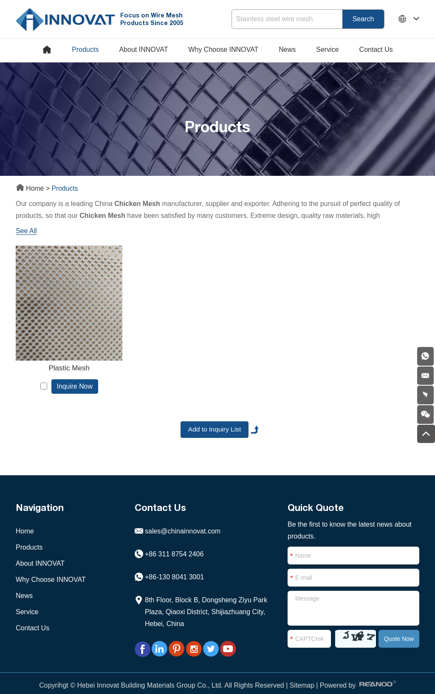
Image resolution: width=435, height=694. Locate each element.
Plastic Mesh (64, 358)
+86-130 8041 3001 (174, 567)
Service (327, 49)
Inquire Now (70, 376)
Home (31, 188)
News (287, 49)
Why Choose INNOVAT (223, 49)
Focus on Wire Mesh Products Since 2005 (153, 18)
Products (85, 49)
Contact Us (376, 49)
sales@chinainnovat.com (182, 521)
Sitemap (301, 676)
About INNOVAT (143, 49)
